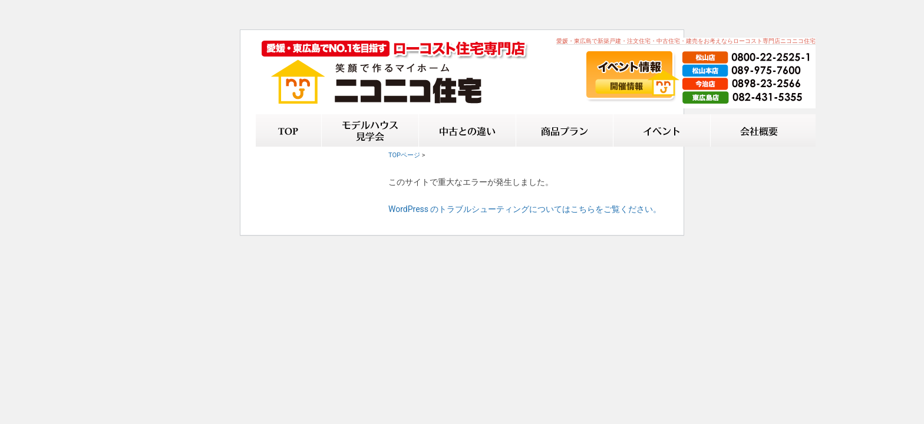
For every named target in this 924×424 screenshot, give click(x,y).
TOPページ (404, 155)
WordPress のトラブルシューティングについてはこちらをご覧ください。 (525, 209)
